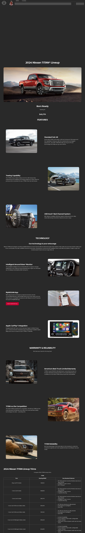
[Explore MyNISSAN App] (12, 303)
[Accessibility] (23, 1)
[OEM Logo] (4, 3)
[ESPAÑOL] (17, 1)
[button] (29, 1)
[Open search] (72, 4)
